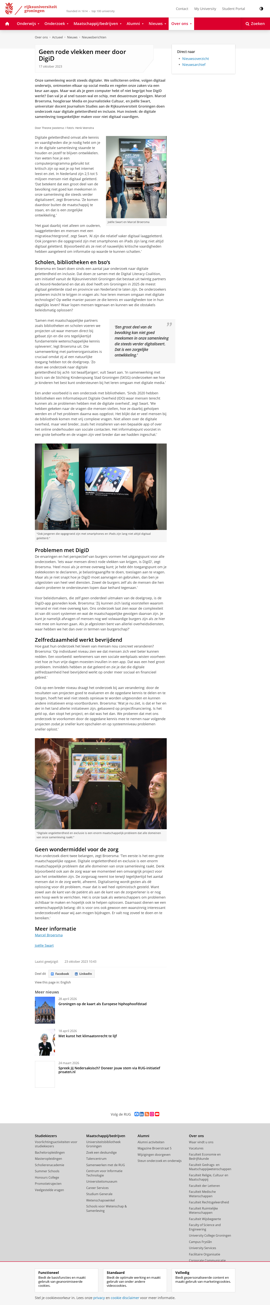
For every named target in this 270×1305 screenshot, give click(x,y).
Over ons (41, 37)
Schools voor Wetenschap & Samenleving (106, 1209)
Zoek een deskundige (101, 1153)
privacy (99, 1297)
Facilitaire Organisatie (204, 1255)
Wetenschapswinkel (100, 1201)
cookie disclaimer (125, 1297)
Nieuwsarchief (193, 64)
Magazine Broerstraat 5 (155, 1149)
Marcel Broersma (49, 935)
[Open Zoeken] (255, 23)
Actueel (57, 37)
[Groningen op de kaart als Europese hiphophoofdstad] (45, 1010)
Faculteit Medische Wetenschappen (202, 1194)
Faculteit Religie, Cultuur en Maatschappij (208, 1178)
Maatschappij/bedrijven (105, 1136)
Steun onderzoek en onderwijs (160, 1161)
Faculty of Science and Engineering (205, 1228)
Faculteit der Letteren (204, 1186)
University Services (202, 1249)
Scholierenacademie (49, 1165)
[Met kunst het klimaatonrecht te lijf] (45, 1042)
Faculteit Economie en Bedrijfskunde (205, 1157)
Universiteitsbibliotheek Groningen (103, 1144)
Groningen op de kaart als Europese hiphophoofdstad (102, 1004)
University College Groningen (210, 1236)
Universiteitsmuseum (101, 1182)
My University (205, 8)
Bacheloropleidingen (50, 1153)
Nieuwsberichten (94, 37)
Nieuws (72, 37)
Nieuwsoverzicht (195, 58)
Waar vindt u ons (201, 1143)
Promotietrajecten (48, 1184)
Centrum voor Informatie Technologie (104, 1174)
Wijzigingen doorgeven (154, 1155)
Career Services (97, 1188)
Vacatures (196, 1149)
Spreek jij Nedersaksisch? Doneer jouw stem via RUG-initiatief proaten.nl (109, 1070)
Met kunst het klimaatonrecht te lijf (87, 1036)
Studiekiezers (46, 1136)
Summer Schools (47, 1172)
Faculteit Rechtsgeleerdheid (209, 1203)
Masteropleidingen (48, 1159)
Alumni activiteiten (151, 1143)
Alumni (143, 1136)
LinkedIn (86, 974)
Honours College (47, 1178)
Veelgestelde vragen (49, 1190)
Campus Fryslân (200, 1242)
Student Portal (233, 8)
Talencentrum (96, 1159)
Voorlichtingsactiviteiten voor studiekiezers (56, 1144)
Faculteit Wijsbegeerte (205, 1219)
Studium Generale (99, 1195)
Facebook (60, 974)
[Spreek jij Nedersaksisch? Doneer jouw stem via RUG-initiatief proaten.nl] (45, 1074)
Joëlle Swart (44, 945)
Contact (182, 8)
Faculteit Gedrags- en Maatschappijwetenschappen (210, 1167)
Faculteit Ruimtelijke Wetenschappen (203, 1211)
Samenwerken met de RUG (105, 1165)
